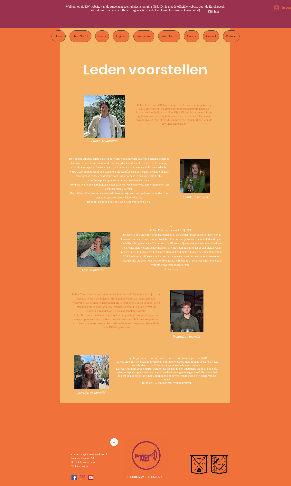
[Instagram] (82, 477)
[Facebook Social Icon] (74, 477)
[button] (80, 36)
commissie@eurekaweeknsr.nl (89, 454)
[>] (114, 442)
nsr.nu (85, 466)
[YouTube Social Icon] (90, 477)
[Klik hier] (213, 11)
